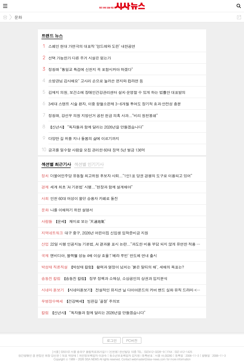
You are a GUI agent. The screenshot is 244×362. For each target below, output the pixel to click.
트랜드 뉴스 (52, 36)
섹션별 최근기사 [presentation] (56, 164)
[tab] (56, 165)
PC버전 (131, 340)
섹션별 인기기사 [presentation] (88, 164)
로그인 (112, 340)
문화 (18, 17)
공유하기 (239, 17)
